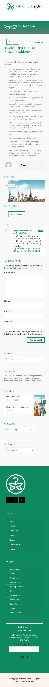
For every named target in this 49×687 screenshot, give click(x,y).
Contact (13, 549)
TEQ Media (31, 681)
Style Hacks (14, 600)
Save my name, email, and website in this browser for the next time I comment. (23, 332)
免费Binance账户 (20, 230)
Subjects (13, 604)
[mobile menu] (45, 5)
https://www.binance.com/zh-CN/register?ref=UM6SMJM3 (26, 249)
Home (12, 521)
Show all (38, 42)
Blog (12, 535)
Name (7, 301)
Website (8, 321)
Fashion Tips (15, 582)
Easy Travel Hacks (11, 206)
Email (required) (24, 644)
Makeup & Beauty (16, 587)
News (12, 591)
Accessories (14, 569)
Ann (23, 165)
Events (12, 540)
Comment (9, 272)
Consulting (14, 531)
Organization (15, 595)
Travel (12, 608)
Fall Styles (14, 578)
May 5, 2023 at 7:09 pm (21, 233)
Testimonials (15, 545)
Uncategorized (15, 613)
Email (7, 311)
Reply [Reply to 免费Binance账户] (41, 231)
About (12, 526)
